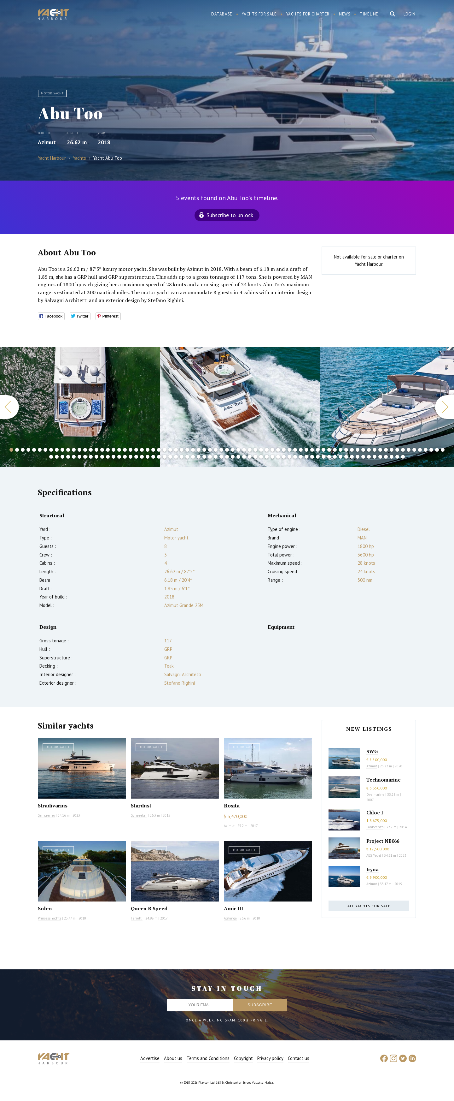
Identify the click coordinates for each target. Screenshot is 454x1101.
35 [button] (204, 450)
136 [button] (380, 457)
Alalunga (230, 918)
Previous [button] (9, 407)
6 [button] (40, 450)
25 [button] (147, 450)
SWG (372, 751)
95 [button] (147, 457)
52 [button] (301, 450)
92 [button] (130, 457)
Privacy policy (270, 1058)
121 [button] (295, 457)
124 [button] (312, 457)
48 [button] (278, 450)
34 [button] (199, 450)
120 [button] (289, 457)
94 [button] (142, 457)
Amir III (233, 908)
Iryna (372, 869)
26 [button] (153, 450)
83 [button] (79, 457)
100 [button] (176, 457)
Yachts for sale (259, 14)
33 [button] (193, 450)
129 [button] (340, 457)
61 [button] (352, 450)
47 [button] (272, 450)
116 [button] (267, 457)
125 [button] (318, 457)
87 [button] (102, 457)
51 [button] (295, 450)
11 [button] (68, 450)
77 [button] (443, 450)
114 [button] (255, 457)
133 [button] (363, 457)
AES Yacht (373, 855)
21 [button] (125, 450)
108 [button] (221, 457)
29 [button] (170, 450)
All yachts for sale (368, 905)
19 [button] (113, 450)
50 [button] (289, 450)
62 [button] (357, 450)
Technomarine (383, 780)
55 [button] (318, 450)
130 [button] (346, 457)
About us (173, 1058)
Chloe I (374, 812)
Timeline (369, 14)
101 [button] (181, 457)
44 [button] (255, 450)
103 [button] (193, 457)
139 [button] (397, 457)
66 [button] (380, 450)
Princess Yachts (49, 918)
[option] (240, 407)
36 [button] (210, 450)
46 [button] (267, 450)
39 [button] (227, 450)
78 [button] (51, 457)
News (344, 14)
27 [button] (159, 450)
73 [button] (420, 450)
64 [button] (369, 450)
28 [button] (164, 450)
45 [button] (261, 450)
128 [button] (335, 457)
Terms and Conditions (208, 1058)
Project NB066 (382, 841)
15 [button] (91, 450)
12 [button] (74, 450)
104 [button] (199, 457)
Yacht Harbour (53, 15)
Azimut (47, 142)
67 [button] (386, 450)
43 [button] (250, 450)
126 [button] (323, 457)
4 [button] (28, 450)
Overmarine (375, 794)
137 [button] (386, 457)
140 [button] (403, 457)
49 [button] (284, 450)
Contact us (298, 1058)
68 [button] (391, 450)
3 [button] (23, 450)
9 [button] (57, 450)
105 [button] (204, 457)
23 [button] (136, 450)
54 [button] (312, 450)
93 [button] (136, 457)
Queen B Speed (149, 908)
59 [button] (340, 450)
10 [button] (62, 450)
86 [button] (96, 457)
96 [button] (153, 457)
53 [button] (306, 450)
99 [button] (170, 457)
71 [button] (408, 450)
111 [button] (238, 457)
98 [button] (164, 457)
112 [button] (244, 457)
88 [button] (108, 457)
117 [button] (272, 457)
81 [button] (68, 457)
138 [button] (391, 457)
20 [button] (119, 450)
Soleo (45, 908)
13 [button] (79, 450)
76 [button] (437, 450)
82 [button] (74, 457)
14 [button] (85, 450)
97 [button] (159, 457)
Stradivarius (52, 805)
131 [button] (352, 457)
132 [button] (357, 457)
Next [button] (444, 407)
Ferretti (137, 918)
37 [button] (216, 450)
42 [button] (244, 450)
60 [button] (346, 450)
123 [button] (306, 457)
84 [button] (85, 457)
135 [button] (374, 457)
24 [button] (142, 450)
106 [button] (210, 457)
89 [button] (113, 457)
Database (221, 14)
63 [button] (363, 450)
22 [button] (130, 450)
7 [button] (45, 450)
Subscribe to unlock (230, 215)
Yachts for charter (308, 14)
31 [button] (181, 450)
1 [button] (11, 450)
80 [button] (62, 457)
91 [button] (125, 457)
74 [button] (426, 450)
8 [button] (51, 450)
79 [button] (57, 457)
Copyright (243, 1058)
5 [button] (34, 450)
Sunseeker (139, 815)
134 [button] (369, 457)
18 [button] (108, 450)
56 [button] (323, 450)
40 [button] (233, 450)
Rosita (232, 805)
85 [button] (91, 457)
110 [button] (233, 457)
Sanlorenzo (46, 815)
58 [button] (335, 450)
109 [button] (227, 457)
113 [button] (250, 457)
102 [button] (187, 457)
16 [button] (96, 450)
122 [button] (301, 457)
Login (410, 14)
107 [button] (216, 457)
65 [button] (374, 450)
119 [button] (284, 457)
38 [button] (221, 450)
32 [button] (187, 450)
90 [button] (119, 457)
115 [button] (261, 457)
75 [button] (431, 450)
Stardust (141, 805)
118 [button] (278, 457)
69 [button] (397, 450)
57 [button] (329, 450)
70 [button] (403, 450)
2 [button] (17, 450)
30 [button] (176, 450)
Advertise (150, 1058)
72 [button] (414, 450)
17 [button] (102, 450)
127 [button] (329, 457)
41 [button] (238, 450)
